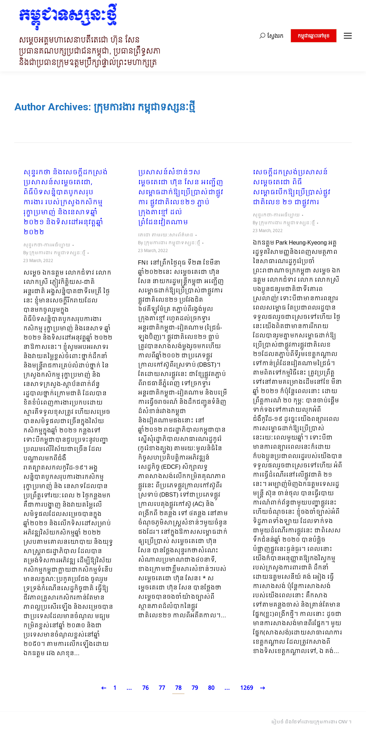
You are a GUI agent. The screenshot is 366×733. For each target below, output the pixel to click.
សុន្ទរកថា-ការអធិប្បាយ (46, 245)
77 (162, 688)
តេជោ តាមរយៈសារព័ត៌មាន (165, 235)
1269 (246, 688)
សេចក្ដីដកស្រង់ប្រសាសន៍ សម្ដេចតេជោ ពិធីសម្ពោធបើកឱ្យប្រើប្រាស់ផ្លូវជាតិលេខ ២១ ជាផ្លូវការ (291, 188)
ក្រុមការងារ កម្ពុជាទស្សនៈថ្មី (144, 107)
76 (145, 688)
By (54, 253)
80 (211, 688)
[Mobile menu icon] (348, 36)
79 (195, 688)
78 (178, 688)
